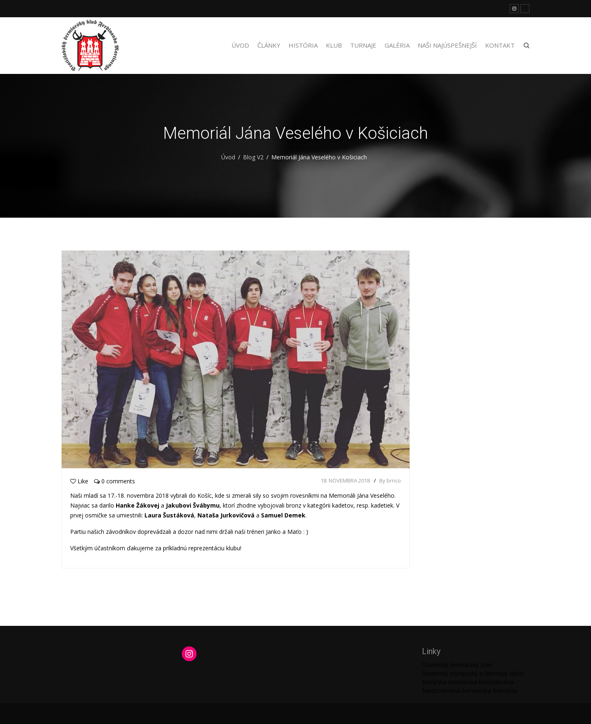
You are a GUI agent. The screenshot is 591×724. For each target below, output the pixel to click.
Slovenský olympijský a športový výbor (473, 673)
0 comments (114, 481)
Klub (334, 45)
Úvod (240, 45)
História (303, 45)
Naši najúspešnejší (447, 45)
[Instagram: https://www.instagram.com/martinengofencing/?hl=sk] (189, 653)
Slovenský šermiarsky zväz (457, 665)
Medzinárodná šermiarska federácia (469, 690)
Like (79, 481)
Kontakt (500, 45)
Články (268, 45)
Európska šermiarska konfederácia (467, 682)
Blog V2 (253, 157)
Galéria (397, 45)
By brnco (390, 480)
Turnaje (363, 45)
